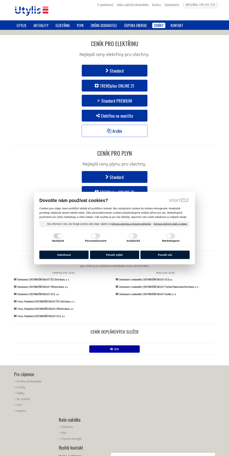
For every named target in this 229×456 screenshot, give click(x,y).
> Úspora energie (71, 393)
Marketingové (171, 240)
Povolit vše (165, 254)
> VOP (18, 405)
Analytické (133, 240)
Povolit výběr (114, 254)
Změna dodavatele (29, 381)
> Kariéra (20, 411)
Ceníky (20, 387)
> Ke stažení (22, 399)
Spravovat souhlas (167, 450)
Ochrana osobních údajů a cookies (170, 224)
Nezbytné (58, 240)
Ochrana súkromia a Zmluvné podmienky (131, 224)
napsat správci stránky (108, 450)
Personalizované (95, 240)
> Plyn (64, 387)
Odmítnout (64, 254)
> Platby (19, 393)
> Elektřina (67, 381)
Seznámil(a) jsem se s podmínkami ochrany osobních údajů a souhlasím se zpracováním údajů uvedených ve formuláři (173, 422)
